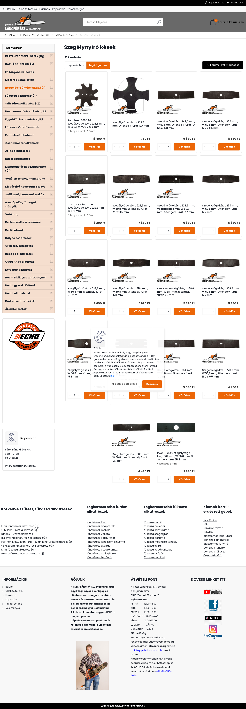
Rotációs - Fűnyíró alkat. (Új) (35, 35)
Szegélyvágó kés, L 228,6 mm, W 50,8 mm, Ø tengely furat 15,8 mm (86, 373)
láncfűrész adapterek (101, 526)
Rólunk (11, 9)
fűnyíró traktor (213, 528)
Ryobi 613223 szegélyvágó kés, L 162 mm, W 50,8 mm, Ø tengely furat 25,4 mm (175, 456)
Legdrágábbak (98, 65)
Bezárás (152, 384)
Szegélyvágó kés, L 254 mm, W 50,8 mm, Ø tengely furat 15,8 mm (130, 292)
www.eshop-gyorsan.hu (130, 705)
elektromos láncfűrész (217, 536)
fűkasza (208, 524)
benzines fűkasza (214, 551)
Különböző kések (65, 35)
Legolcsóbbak (75, 65)
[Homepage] (3, 9)
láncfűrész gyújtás (98, 546)
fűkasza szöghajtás (156, 534)
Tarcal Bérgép (75, 9)
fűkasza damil (152, 522)
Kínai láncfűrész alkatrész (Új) (20, 526)
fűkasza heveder (154, 526)
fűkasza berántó (154, 538)
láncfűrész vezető (98, 534)
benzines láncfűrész (216, 540)
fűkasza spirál (152, 546)
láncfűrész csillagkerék (101, 553)
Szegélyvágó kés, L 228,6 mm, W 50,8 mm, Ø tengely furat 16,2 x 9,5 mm (220, 373)
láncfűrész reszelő (98, 530)
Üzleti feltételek (27, 9)
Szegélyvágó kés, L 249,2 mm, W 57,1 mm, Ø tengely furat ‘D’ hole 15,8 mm (176, 125)
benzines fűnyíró (214, 548)
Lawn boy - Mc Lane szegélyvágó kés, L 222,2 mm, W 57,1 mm (86, 208)
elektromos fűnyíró (215, 544)
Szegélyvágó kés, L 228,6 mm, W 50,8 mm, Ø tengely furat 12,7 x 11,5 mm (131, 209)
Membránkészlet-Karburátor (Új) (22, 553)
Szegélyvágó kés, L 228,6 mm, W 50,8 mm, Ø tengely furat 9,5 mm (86, 292)
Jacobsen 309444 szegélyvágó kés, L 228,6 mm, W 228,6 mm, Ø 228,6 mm (86, 124)
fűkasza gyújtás (154, 553)
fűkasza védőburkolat (158, 549)
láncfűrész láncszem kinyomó (106, 542)
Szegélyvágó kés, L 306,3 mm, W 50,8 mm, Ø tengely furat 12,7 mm (131, 457)
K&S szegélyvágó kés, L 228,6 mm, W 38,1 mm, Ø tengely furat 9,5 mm (175, 292)
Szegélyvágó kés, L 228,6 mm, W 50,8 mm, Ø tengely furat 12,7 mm (220, 292)
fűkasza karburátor (156, 530)
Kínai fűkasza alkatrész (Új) (18, 549)
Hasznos (44, 9)
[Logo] (24, 22)
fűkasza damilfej (154, 557)
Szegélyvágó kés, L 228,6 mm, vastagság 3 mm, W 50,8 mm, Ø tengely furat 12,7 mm (176, 209)
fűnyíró (208, 532)
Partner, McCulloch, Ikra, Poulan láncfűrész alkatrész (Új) (37, 542)
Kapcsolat (58, 9)
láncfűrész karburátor (101, 538)
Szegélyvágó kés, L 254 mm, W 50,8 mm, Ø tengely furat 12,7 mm (220, 209)
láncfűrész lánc (97, 522)
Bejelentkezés (216, 2)
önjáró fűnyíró (212, 555)
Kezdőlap (10, 35)
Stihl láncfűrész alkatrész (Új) (19, 530)
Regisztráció (237, 2)
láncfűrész (210, 520)
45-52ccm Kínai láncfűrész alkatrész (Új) (27, 546)
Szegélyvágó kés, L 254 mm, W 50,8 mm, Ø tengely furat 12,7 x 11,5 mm (220, 125)
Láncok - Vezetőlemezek (17, 534)
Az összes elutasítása (124, 384)
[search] (159, 23)
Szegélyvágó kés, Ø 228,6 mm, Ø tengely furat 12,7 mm (130, 124)
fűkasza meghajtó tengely (160, 542)
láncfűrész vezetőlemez (102, 549)
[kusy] (74, 146)
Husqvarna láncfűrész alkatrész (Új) (24, 538)
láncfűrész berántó (99, 557)
